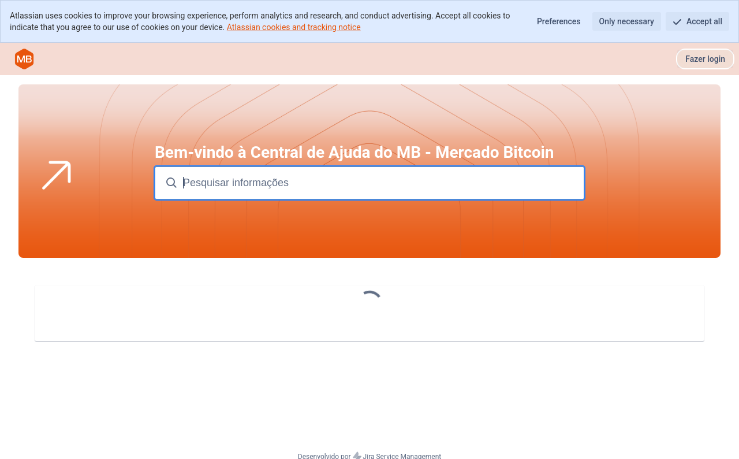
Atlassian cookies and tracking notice (294, 27)
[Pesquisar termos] (382, 183)
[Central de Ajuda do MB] (24, 59)
